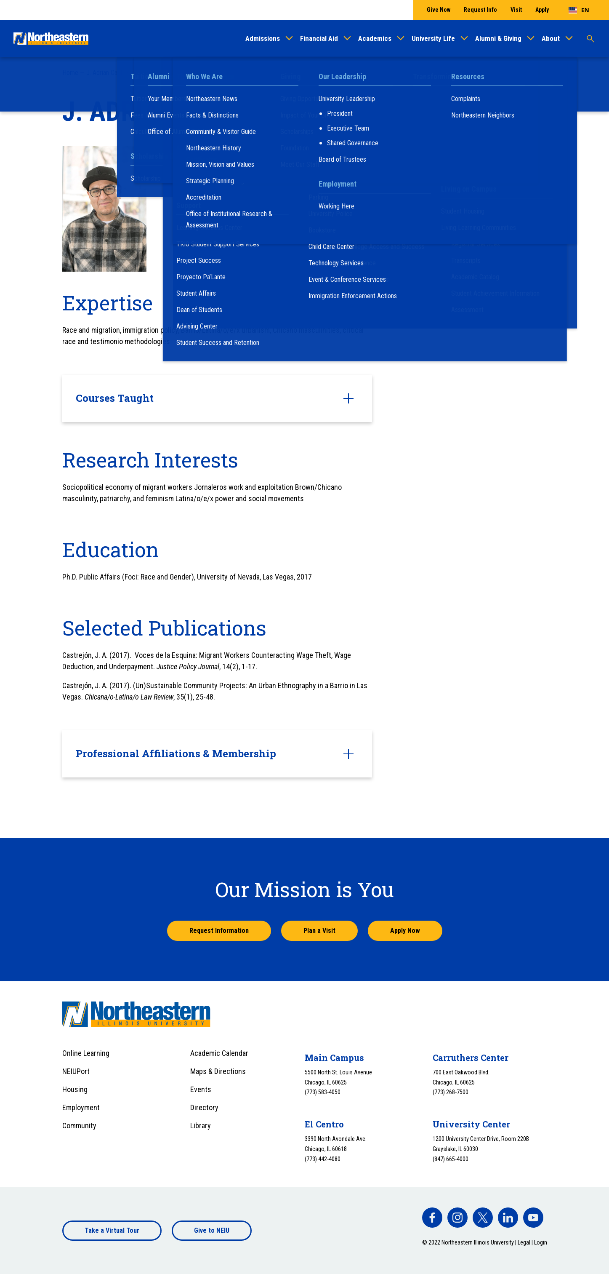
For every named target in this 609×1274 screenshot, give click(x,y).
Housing (75, 1089)
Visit (516, 9)
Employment (81, 1107)
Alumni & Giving (498, 38)
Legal (524, 1242)
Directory (204, 1107)
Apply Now (405, 931)
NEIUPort (76, 1071)
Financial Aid (319, 38)
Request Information (219, 931)
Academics (374, 38)
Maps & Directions (218, 1071)
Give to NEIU (211, 1230)
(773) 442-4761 (221, 218)
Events (200, 1089)
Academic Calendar (219, 1053)
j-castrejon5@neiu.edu (230, 229)
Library (200, 1125)
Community (79, 1125)
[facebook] (432, 1217)
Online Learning (85, 1053)
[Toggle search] (590, 39)
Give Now (438, 9)
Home (70, 73)
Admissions (262, 38)
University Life (433, 38)
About (551, 38)
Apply (542, 9)
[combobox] (579, 10)
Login (540, 1242)
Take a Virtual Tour (112, 1230)
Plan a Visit (319, 931)
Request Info (480, 9)
